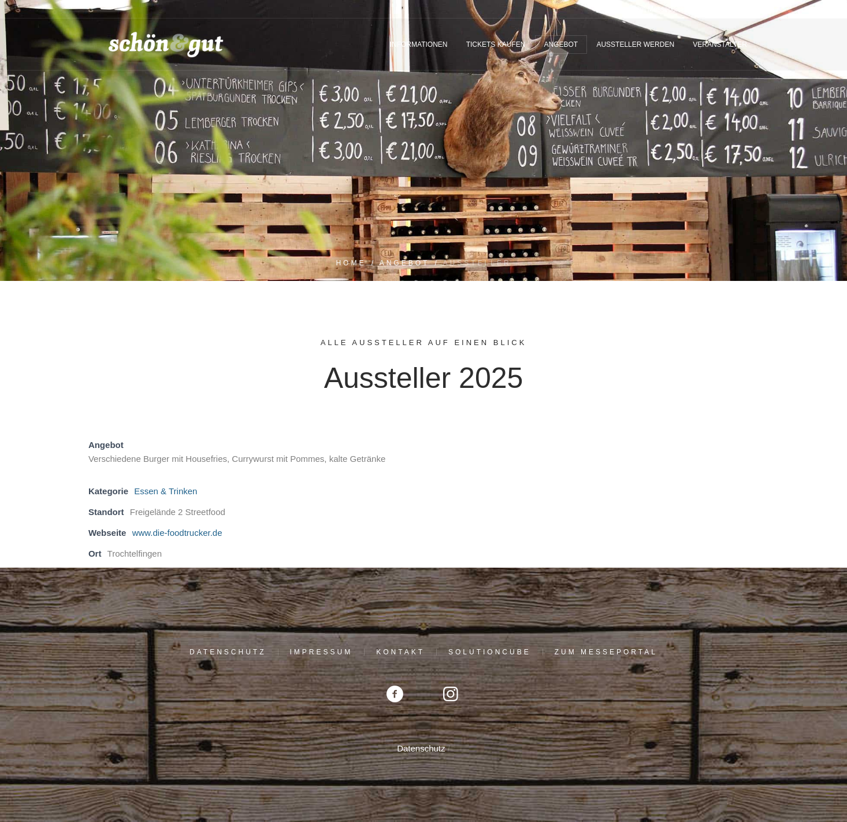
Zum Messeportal (606, 652)
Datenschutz (228, 652)
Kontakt (400, 652)
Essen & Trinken (165, 491)
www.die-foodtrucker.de (177, 533)
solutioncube (489, 652)
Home (351, 263)
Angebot (405, 263)
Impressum (321, 652)
